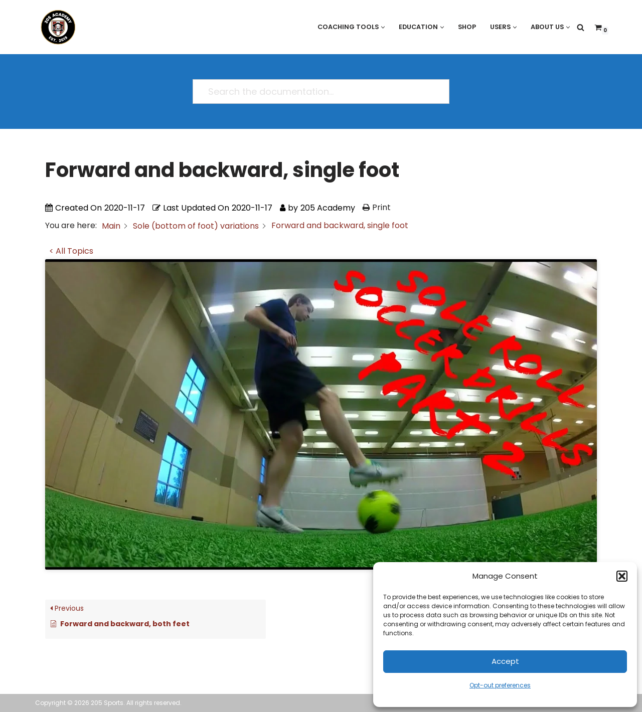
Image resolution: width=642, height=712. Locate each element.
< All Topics (71, 251)
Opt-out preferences (500, 685)
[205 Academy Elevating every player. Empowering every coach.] (55, 27)
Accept (505, 661)
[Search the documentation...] (316, 91)
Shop (464, 27)
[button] (622, 576)
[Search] (580, 27)
